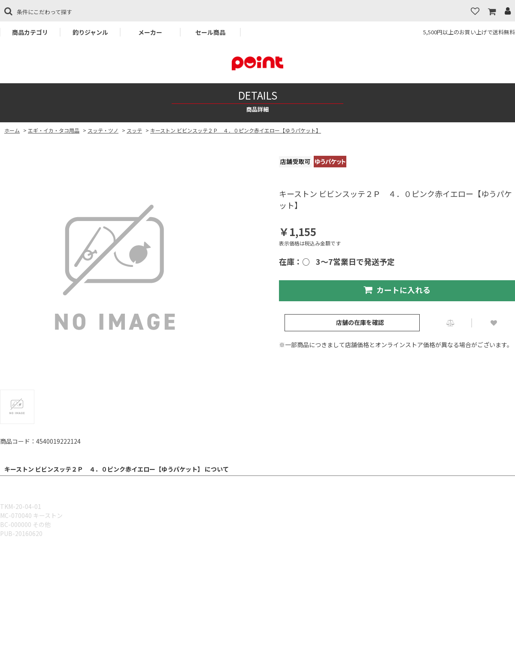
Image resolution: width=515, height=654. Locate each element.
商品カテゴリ (30, 32)
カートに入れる (397, 289)
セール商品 (210, 32)
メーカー (150, 32)
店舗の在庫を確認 (360, 322)
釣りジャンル (90, 32)
